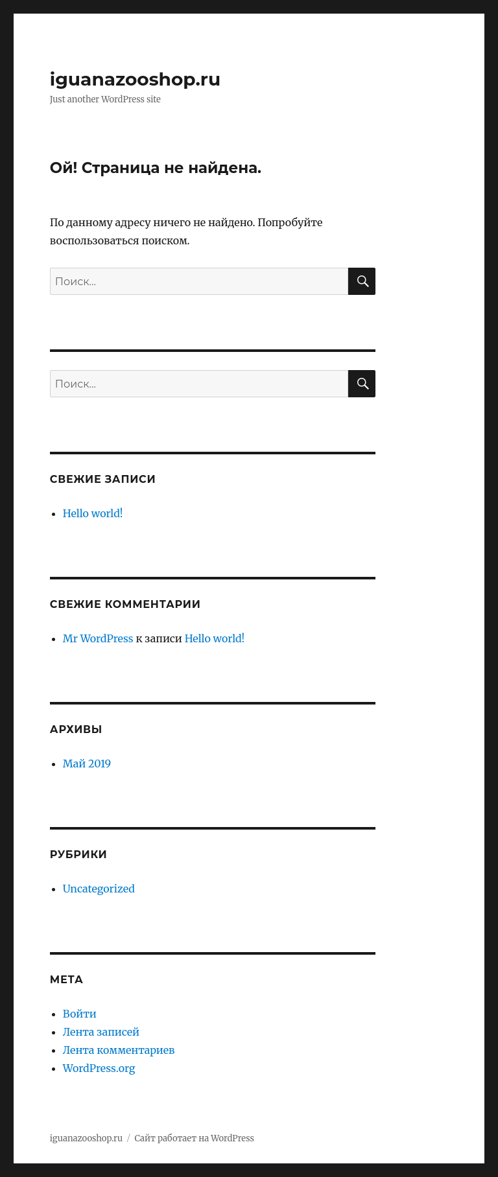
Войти (80, 1013)
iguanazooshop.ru (135, 79)
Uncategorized (99, 888)
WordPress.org (99, 1068)
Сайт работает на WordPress (194, 1138)
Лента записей (101, 1031)
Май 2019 (87, 763)
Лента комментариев (119, 1049)
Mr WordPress (98, 638)
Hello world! (93, 513)
